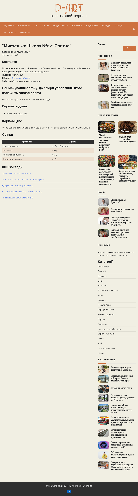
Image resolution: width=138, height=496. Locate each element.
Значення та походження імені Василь (122, 210)
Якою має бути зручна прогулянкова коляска (121, 368)
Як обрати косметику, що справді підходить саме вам (122, 105)
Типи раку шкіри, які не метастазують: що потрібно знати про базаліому (121, 66)
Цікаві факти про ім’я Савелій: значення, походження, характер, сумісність (121, 221)
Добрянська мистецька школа (17, 185)
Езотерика (102, 286)
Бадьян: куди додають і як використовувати (127, 139)
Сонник (101, 339)
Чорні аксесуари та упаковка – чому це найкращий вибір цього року (105, 142)
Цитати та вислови (106, 348)
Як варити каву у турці (121, 388)
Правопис (102, 324)
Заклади (118, 26)
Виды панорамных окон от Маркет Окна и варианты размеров (122, 378)
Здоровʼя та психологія (17, 26)
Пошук (101, 44)
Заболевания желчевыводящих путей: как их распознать (122, 455)
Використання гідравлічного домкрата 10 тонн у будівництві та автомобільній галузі (122, 466)
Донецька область (21, 78)
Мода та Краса (60, 26)
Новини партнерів (106, 315)
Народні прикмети (106, 310)
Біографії (102, 271)
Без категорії (103, 266)
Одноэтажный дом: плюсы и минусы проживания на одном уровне (121, 409)
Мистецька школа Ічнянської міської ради (23, 179)
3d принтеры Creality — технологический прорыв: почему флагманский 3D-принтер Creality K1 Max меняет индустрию (122, 91)
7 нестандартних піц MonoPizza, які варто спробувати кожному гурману (127, 176)
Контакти (25, 32)
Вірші (100, 281)
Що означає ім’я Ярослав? (118, 201)
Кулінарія (77, 26)
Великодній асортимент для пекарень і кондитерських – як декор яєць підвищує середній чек (106, 177)
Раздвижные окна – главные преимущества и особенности (122, 398)
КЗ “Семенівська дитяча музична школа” (22, 191)
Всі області (10, 32)
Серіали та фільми (106, 334)
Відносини (92, 26)
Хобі (36, 26)
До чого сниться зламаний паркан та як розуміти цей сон (121, 77)
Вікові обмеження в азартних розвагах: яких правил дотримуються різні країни (122, 421)
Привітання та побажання (109, 329)
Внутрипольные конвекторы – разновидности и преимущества (119, 434)
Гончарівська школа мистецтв (17, 197)
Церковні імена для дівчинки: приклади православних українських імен (120, 234)
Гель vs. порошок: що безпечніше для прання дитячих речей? (122, 445)
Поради (106, 26)
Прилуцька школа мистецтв (16, 173)
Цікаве (45, 26)
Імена (100, 295)
